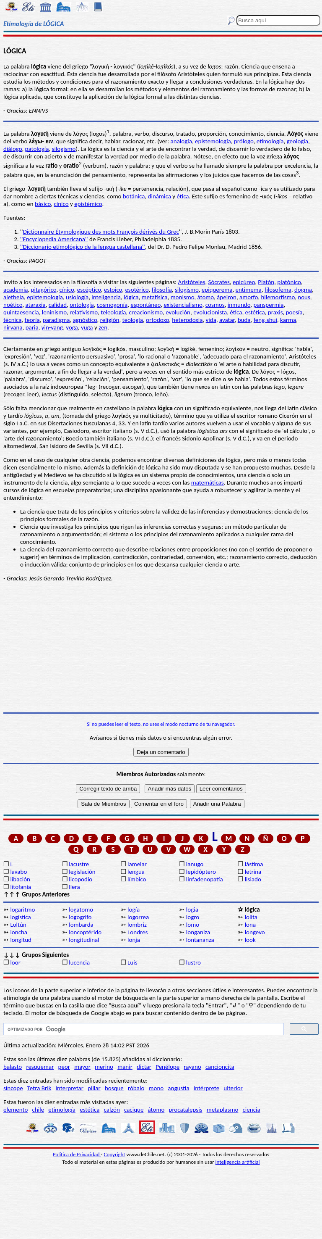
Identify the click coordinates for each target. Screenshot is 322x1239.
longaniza (198, 932)
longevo (255, 932)
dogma (303, 289)
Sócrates (219, 282)
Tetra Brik (39, 1088)
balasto (12, 1066)
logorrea (138, 917)
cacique (133, 1109)
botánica (134, 196)
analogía (181, 141)
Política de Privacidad (77, 1154)
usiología (77, 297)
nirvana (13, 327)
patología (37, 149)
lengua (136, 871)
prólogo (244, 141)
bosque (114, 1088)
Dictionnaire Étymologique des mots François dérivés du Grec (101, 231)
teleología (113, 312)
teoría (32, 320)
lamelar (137, 864)
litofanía (20, 887)
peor (64, 1066)
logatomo (81, 909)
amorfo (248, 297)
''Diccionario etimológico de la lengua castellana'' (82, 246)
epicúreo (244, 282)
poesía (294, 312)
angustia (178, 1088)
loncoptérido (85, 932)
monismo (183, 297)
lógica (131, 297)
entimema (249, 289)
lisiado (253, 879)
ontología (81, 304)
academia (15, 289)
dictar (144, 1066)
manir (124, 1066)
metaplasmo (223, 1109)
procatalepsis (186, 1109)
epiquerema (217, 289)
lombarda (81, 924)
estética (255, 312)
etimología (270, 141)
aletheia (13, 297)
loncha (18, 932)
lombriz (137, 924)
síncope (13, 1088)
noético (12, 304)
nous (304, 297)
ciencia (251, 1109)
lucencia (79, 962)
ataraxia (36, 304)
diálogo (12, 149)
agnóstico (85, 320)
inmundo (239, 304)
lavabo (18, 871)
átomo (205, 297)
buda (244, 320)
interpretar (69, 1088)
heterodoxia (187, 320)
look (250, 940)
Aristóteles (191, 282)
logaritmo (22, 909)
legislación (82, 871)
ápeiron (226, 297)
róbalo (136, 1088)
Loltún (18, 924)
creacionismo (146, 312)
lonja (133, 940)
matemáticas (207, 482)
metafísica (155, 297)
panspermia (269, 304)
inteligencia (106, 297)
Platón (266, 282)
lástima (254, 864)
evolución (178, 312)
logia (192, 909)
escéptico (89, 289)
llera (74, 887)
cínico (61, 204)
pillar (94, 1088)
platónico (289, 282)
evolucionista (210, 312)
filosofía (162, 289)
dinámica (159, 196)
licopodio (80, 879)
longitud (20, 940)
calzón (112, 1109)
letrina (253, 871)
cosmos (215, 304)
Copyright (114, 1154)
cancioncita (219, 1066)
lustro (193, 962)
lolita (251, 917)
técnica (12, 320)
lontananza (200, 940)
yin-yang (52, 327)
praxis (275, 312)
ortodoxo (157, 320)
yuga (87, 327)
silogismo (64, 149)
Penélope (167, 1066)
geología (297, 141)
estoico (113, 289)
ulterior (232, 1088)
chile (38, 1109)
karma (288, 320)
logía (133, 909)
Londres (137, 932)
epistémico (88, 204)
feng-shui (265, 320)
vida (211, 320)
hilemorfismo (278, 297)
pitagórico (44, 289)
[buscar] (143, 1029)
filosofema (278, 289)
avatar (227, 320)
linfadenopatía (204, 879)
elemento (15, 1109)
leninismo (54, 312)
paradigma (56, 320)
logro (192, 917)
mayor (82, 1066)
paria (32, 327)
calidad (58, 304)
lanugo (194, 864)
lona (250, 924)
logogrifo (80, 917)
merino (104, 1066)
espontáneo (145, 304)
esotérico (136, 289)
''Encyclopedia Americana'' (54, 239)
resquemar (40, 1066)
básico (43, 204)
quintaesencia (21, 312)
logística (20, 917)
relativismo (84, 312)
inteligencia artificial (238, 1162)
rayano (192, 1066)
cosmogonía (112, 304)
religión (109, 320)
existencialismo (183, 304)
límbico (136, 879)
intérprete (206, 1088)
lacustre (79, 864)
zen (103, 327)
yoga (72, 327)
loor (15, 962)
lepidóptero (201, 871)
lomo (192, 924)
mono (156, 1088)
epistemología (213, 141)
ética (183, 196)
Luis (132, 962)
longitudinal (84, 940)
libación (20, 879)
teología (132, 320)
